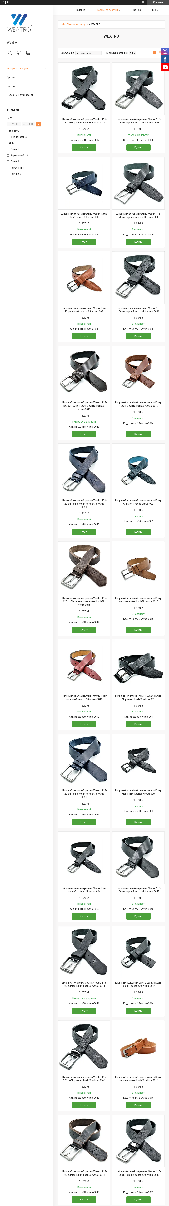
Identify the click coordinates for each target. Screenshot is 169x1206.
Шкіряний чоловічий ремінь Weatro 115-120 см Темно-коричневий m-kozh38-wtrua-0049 (84, 406)
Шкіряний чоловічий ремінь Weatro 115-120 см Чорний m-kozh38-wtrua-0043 (84, 1079)
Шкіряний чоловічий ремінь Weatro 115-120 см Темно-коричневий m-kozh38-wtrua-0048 (84, 601)
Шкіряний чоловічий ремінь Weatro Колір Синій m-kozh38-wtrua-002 (138, 502)
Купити (84, 147)
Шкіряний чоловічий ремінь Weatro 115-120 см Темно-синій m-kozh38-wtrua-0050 (84, 503)
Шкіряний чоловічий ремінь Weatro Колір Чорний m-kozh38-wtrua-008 (138, 792)
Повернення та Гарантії (20, 95)
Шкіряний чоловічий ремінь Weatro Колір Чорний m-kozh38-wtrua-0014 (138, 984)
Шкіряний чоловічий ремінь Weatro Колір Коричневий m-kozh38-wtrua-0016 (138, 404)
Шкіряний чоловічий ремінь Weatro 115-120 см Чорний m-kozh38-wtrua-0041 (84, 984)
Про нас (11, 77)
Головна (80, 9)
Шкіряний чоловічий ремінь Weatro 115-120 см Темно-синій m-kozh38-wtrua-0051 (84, 794)
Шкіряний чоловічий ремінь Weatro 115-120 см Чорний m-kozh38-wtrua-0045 (138, 890)
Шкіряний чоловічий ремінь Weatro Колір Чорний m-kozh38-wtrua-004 (84, 890)
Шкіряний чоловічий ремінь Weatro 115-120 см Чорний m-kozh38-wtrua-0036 (138, 310)
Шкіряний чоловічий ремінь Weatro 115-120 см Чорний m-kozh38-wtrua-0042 (138, 1173)
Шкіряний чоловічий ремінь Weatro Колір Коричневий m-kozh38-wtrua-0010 (138, 600)
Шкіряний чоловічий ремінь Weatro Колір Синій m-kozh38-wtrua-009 (84, 215)
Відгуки (11, 86)
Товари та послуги (17, 68)
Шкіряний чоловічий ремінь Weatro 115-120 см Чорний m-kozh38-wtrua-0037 (84, 121)
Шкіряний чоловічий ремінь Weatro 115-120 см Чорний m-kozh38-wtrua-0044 (84, 1173)
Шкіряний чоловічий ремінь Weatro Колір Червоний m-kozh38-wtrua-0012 (84, 698)
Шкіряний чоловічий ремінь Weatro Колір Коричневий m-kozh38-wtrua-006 (84, 310)
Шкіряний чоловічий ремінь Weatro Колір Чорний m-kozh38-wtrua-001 (138, 698)
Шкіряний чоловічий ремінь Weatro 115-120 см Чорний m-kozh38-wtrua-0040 (138, 215)
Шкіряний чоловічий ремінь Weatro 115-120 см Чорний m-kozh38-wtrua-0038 (138, 121)
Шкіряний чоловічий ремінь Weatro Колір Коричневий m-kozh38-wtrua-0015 (138, 1079)
